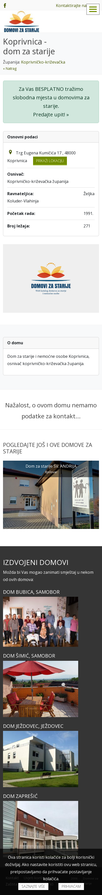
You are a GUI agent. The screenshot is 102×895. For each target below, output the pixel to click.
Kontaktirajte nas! (72, 5)
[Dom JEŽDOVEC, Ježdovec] (51, 759)
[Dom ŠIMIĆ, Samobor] (51, 689)
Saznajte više (33, 886)
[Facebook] (5, 5)
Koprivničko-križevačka (43, 62)
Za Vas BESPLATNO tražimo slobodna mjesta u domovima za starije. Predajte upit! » (51, 102)
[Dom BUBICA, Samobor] (51, 622)
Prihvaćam (71, 886)
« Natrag (10, 68)
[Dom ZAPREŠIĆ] (51, 829)
